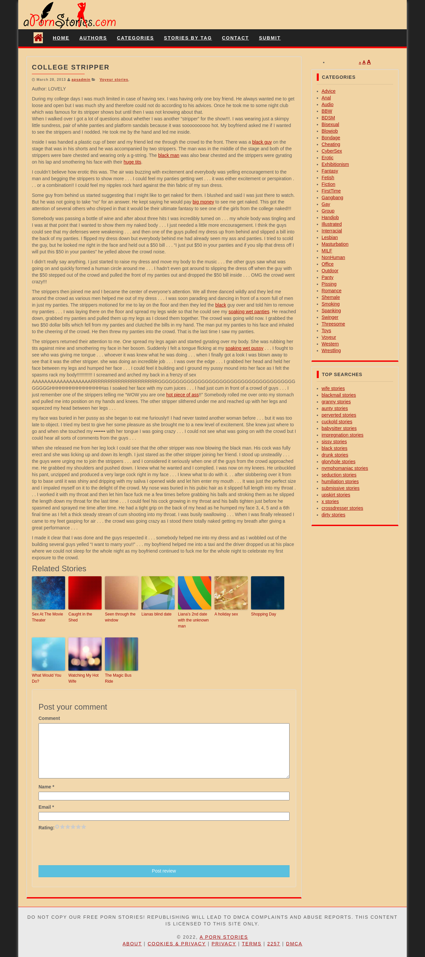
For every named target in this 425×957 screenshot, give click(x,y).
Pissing (329, 284)
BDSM (328, 117)
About (132, 943)
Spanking (331, 310)
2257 (273, 943)
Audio (328, 104)
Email (46, 807)
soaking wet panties (248, 311)
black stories (335, 448)
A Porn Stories (224, 937)
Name (46, 786)
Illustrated (332, 224)
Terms (252, 943)
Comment (49, 718)
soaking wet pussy (244, 348)
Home (61, 38)
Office (328, 264)
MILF (327, 250)
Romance (332, 290)
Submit (270, 38)
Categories (135, 38)
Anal (326, 97)
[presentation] (89, 847)
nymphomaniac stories (345, 468)
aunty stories (335, 408)
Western (330, 343)
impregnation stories (343, 435)
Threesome (333, 324)
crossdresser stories (342, 508)
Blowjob (330, 131)
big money (203, 202)
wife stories (333, 388)
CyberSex (332, 151)
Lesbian (330, 237)
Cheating (331, 144)
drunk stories (335, 455)
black (220, 305)
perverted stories (339, 415)
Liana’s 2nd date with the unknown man (193, 620)
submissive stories (341, 488)
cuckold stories (337, 421)
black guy (262, 142)
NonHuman (333, 257)
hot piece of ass (182, 394)
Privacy (224, 943)
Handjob (330, 217)
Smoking (331, 304)
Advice (329, 91)
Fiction (328, 184)
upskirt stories (336, 494)
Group (328, 210)
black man (168, 155)
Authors (93, 38)
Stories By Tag (188, 38)
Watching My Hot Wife (83, 678)
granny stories (336, 401)
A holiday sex (226, 614)
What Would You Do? (46, 678)
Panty (328, 277)
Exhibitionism (335, 164)
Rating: (46, 827)
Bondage (331, 137)
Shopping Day (263, 614)
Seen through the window (120, 617)
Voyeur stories (114, 79)
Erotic (328, 157)
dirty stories (334, 514)
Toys (326, 330)
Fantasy (330, 171)
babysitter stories (339, 428)
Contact (235, 38)
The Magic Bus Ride (118, 678)
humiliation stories (340, 481)
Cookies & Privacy (177, 943)
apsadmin (80, 79)
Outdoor (330, 270)
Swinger (330, 317)
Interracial (332, 230)
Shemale (331, 297)
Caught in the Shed (80, 617)
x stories (330, 501)
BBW (327, 111)
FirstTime (331, 191)
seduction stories (339, 475)
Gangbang (332, 197)
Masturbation (335, 244)
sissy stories (334, 441)
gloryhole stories (339, 461)
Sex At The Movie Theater (47, 617)
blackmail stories (339, 395)
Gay (326, 204)
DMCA (294, 943)
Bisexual (330, 124)
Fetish (328, 177)
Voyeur (329, 337)
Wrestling (331, 350)
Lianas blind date (156, 614)
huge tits (132, 162)
